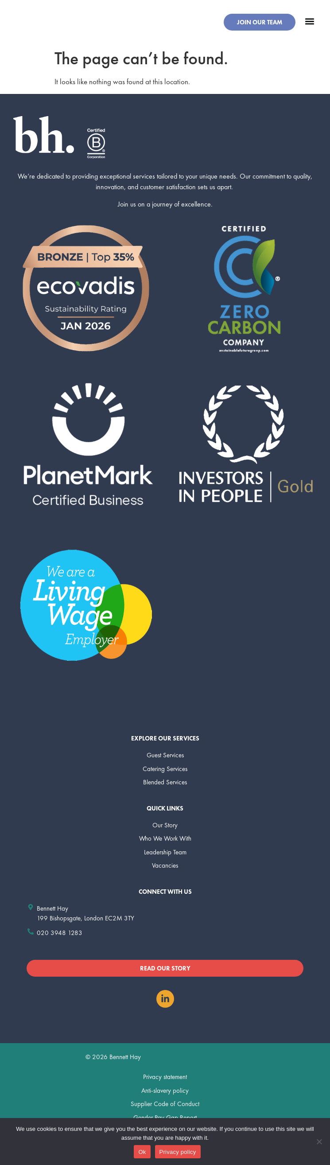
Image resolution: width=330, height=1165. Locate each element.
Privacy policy (177, 1152)
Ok (142, 1152)
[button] (309, 21)
